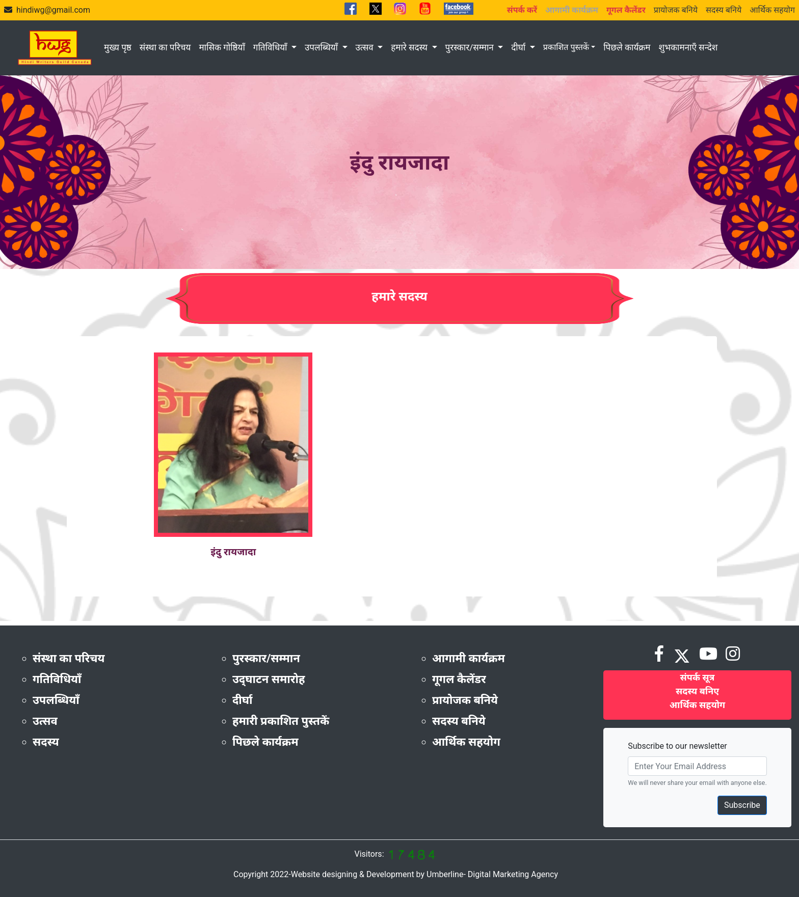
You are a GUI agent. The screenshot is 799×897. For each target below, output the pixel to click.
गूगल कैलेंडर (459, 679)
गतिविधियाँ (271, 47)
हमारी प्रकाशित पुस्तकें (280, 721)
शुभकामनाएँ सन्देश (687, 47)
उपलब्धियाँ (322, 47)
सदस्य (46, 742)
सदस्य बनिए (697, 691)
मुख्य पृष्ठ (117, 47)
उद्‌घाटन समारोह (268, 679)
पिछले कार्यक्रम (626, 47)
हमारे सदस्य (410, 47)
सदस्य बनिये (723, 10)
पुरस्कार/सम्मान (470, 47)
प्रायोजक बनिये (676, 10)
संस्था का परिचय (165, 47)
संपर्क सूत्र (697, 677)
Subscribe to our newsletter (677, 746)
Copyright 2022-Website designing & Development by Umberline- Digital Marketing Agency (395, 874)
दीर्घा (519, 47)
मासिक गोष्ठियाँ (222, 47)
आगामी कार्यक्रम (468, 658)
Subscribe (742, 805)
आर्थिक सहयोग (772, 10)
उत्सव (366, 47)
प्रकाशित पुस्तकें (566, 47)
